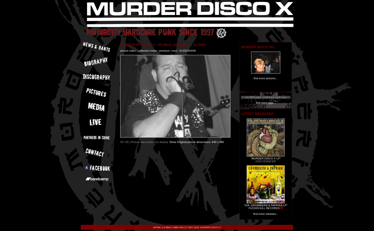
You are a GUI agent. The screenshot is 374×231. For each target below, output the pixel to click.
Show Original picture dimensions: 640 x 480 (196, 142)
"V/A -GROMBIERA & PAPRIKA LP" (265, 205)
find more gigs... (265, 102)
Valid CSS (178, 227)
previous (164, 50)
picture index (128, 50)
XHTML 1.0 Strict (162, 227)
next (174, 50)
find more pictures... (266, 78)
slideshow (187, 50)
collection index (147, 50)
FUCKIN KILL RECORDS (264, 208)
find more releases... (265, 213)
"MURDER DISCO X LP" (266, 158)
